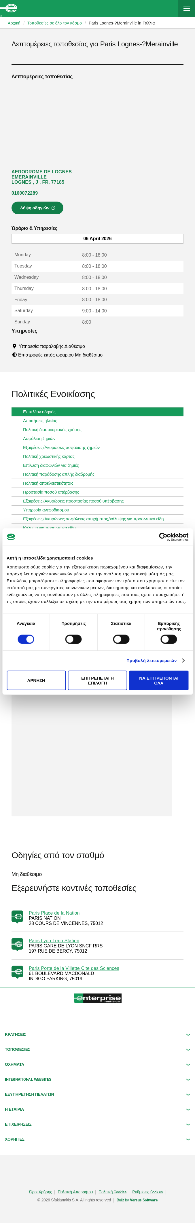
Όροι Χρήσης (40, 1192)
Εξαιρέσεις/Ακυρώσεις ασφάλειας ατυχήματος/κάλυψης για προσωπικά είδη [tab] (95, 519)
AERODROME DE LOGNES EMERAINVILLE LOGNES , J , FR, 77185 (42, 177)
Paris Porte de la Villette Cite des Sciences (74, 968)
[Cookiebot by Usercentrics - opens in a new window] (163, 536)
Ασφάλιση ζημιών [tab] (41, 438)
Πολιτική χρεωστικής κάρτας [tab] (51, 456)
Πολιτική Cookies (112, 1192)
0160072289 (25, 193)
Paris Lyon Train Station (54, 940)
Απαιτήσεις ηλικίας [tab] (42, 421)
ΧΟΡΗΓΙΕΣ (97, 1139)
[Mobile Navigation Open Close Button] (186, 8)
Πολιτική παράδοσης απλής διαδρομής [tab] (61, 474)
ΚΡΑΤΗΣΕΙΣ (97, 1034)
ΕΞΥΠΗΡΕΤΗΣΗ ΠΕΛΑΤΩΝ (97, 1094)
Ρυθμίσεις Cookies (147, 1192)
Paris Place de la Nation (54, 913)
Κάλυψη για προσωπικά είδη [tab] (51, 528)
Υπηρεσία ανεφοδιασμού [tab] (48, 510)
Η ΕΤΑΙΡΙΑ (97, 1109)
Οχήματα (97, 1064)
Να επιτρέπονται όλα (158, 680)
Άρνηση (36, 680)
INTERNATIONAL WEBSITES (97, 1079)
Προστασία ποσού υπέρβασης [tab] (53, 492)
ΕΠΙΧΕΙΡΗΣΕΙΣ (97, 1124)
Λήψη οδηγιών (38, 209)
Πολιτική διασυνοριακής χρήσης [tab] (54, 430)
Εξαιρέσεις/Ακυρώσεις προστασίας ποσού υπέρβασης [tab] (75, 501)
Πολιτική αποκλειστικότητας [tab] (50, 483)
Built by (137, 1200)
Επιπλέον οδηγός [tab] (41, 412)
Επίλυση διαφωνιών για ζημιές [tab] (53, 465)
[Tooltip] (90, 346)
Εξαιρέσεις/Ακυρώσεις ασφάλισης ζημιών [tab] (63, 447)
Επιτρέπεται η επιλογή (97, 680)
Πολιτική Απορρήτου (75, 1192)
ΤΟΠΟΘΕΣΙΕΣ (97, 1049)
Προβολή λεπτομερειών (151, 660)
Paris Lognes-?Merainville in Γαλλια (122, 23)
